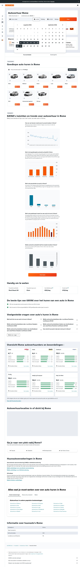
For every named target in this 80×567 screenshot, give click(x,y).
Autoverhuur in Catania (59, 507)
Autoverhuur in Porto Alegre (16, 509)
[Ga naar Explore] (2, 19)
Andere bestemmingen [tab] (14, 494)
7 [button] (42, 36)
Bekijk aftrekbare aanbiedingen (14, 480)
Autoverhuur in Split (58, 503)
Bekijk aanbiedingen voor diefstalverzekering (18, 470)
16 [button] (37, 39)
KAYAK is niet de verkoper (43, 558)
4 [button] (20, 36)
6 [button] (27, 36)
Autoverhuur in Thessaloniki (38, 509)
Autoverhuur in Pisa (14, 505)
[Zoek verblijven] (2, 12)
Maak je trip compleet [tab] (27, 494)
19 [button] (24, 42)
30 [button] (37, 46)
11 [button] (20, 39)
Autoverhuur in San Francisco (60, 511)
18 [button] (20, 42)
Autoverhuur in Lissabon (59, 505)
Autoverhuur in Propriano (37, 503)
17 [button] (17, 42)
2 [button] (37, 32)
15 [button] (34, 39)
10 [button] (17, 39)
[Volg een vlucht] (2, 22)
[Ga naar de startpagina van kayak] (9, 5)
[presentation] (63, 345)
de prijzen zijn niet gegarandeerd (36, 553)
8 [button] (34, 36)
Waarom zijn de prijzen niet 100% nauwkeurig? (43, 563)
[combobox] (13, 16)
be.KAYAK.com (10, 545)
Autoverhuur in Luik (36, 511)
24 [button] (17, 46)
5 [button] (59, 32)
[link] (42, 275)
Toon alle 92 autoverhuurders (14, 401)
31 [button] (17, 49)
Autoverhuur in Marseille (59, 509)
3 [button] (17, 36)
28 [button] (31, 46)
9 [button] (37, 36)
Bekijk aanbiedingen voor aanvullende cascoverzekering (20, 468)
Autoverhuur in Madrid (15, 511)
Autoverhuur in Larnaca (15, 507)
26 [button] (24, 46)
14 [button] (30, 39)
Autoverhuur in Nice (36, 505)
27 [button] (27, 46)
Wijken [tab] (36, 494)
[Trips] (2, 29)
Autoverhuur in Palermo (15, 503)
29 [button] (34, 46)
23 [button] (37, 42)
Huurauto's (16, 545)
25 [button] (20, 46)
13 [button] (27, 39)
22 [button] (34, 42)
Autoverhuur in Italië (24, 545)
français (52, 1)
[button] (78, 1)
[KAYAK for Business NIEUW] (2, 25)
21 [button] (30, 42)
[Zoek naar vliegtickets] (2, 9)
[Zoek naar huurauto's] (2, 15)
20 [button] (27, 42)
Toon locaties (26, 366)
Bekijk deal (17, 86)
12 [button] (24, 39)
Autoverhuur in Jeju (36, 507)
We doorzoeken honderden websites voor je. (43, 560)
